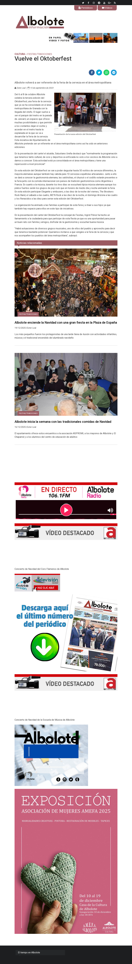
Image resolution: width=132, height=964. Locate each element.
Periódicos (86, 7)
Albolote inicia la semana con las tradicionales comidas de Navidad (63, 421)
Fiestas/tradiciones (28, 314)
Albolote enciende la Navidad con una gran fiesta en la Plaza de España (66, 322)
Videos (107, 7)
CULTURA (20, 54)
